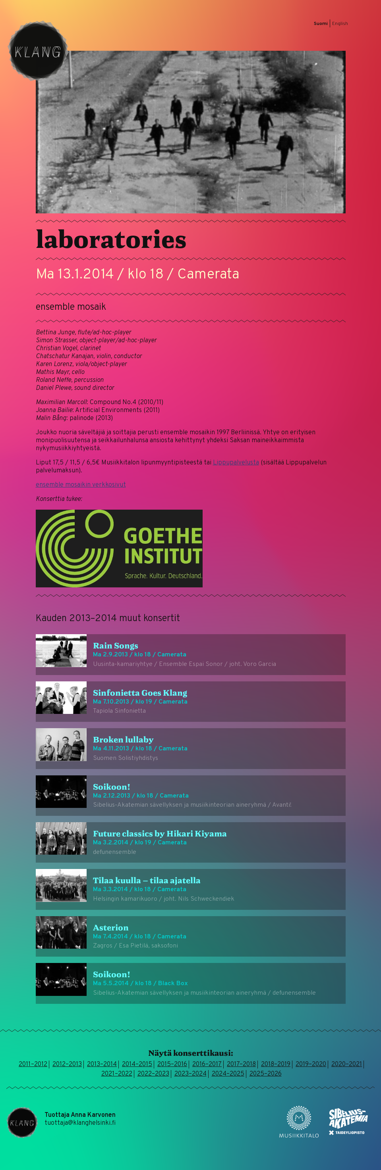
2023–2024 (190, 1074)
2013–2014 (102, 1064)
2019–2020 (311, 1064)
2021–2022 (116, 1074)
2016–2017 (207, 1064)
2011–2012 (33, 1064)
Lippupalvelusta (236, 463)
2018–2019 (275, 1064)
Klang (38, 50)
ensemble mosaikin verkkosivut (81, 485)
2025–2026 (265, 1074)
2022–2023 (153, 1074)
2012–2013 (67, 1064)
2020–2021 (346, 1064)
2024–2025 (228, 1074)
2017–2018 (241, 1064)
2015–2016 (172, 1064)
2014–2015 (137, 1064)
